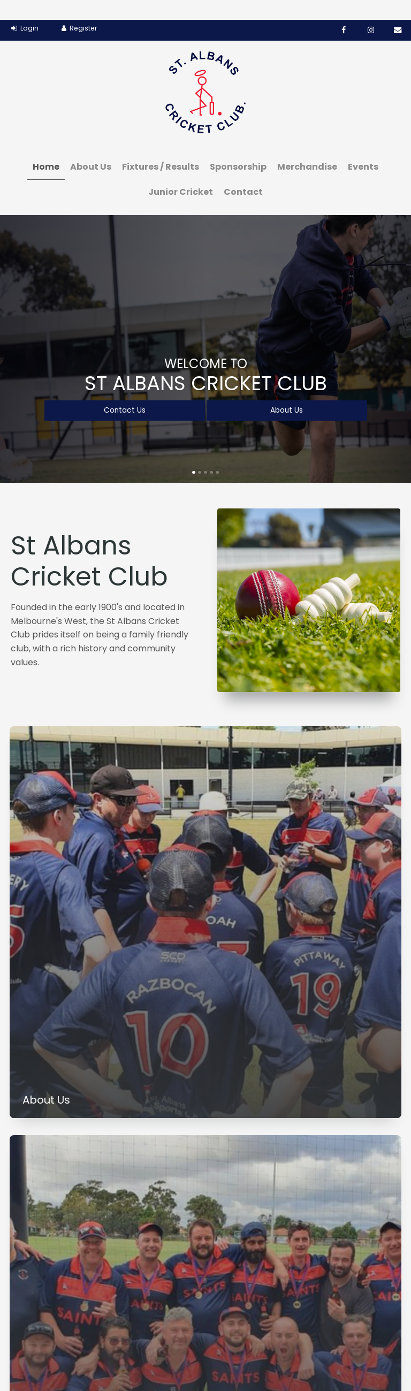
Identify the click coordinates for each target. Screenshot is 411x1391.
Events (363, 147)
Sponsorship (238, 147)
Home (46, 147)
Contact (243, 172)
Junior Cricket (180, 172)
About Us (90, 147)
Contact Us (124, 390)
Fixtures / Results (160, 147)
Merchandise (307, 147)
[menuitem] (16, 1341)
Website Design (329, 1357)
